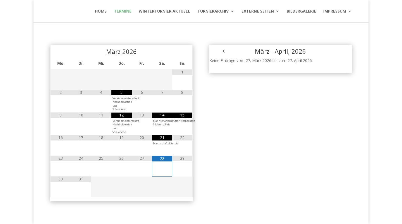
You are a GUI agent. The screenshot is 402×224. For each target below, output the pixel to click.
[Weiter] (337, 51)
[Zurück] (223, 51)
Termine (122, 11)
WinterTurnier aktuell (164, 11)
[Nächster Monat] (182, 51)
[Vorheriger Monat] (61, 51)
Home (101, 11)
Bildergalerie (301, 11)
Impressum (334, 11)
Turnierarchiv (213, 11)
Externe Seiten (257, 11)
